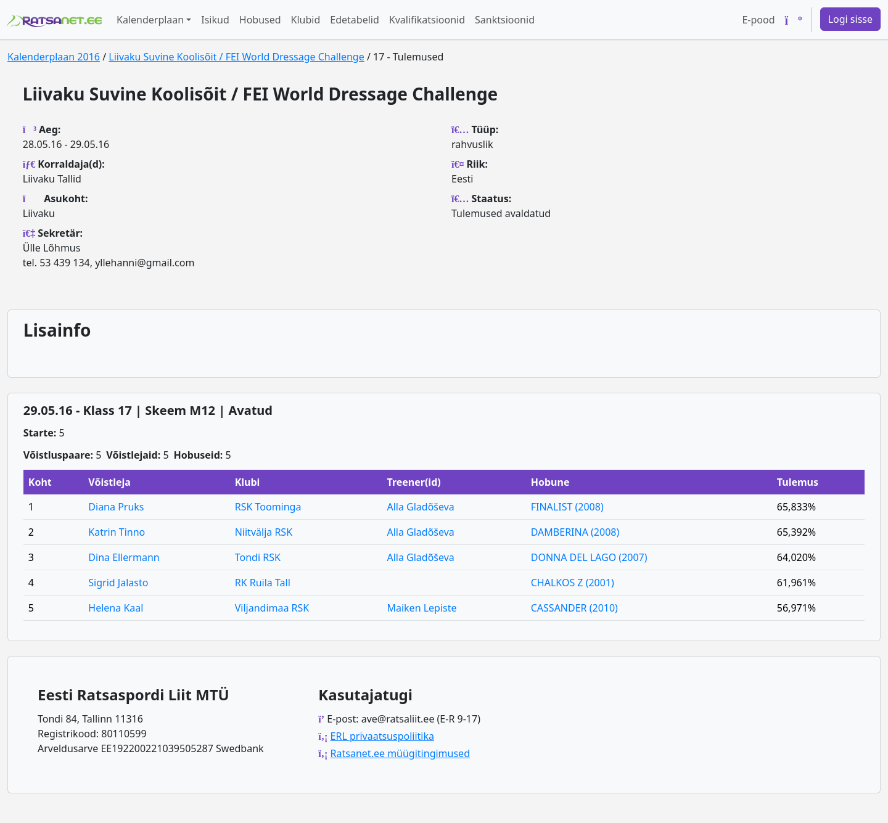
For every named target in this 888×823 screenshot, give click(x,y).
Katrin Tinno (116, 532)
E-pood (758, 20)
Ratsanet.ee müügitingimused (400, 753)
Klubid (306, 20)
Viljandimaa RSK (272, 608)
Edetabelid (354, 20)
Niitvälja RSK (263, 532)
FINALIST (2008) (567, 507)
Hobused (260, 20)
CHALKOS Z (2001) (572, 582)
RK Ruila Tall (262, 582)
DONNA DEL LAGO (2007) (589, 557)
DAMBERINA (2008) (575, 532)
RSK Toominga (268, 507)
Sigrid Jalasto (118, 582)
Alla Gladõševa (420, 507)
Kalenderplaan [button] (150, 20)
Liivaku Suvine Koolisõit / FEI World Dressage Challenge (236, 56)
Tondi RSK (258, 557)
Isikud (215, 20)
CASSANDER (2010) (574, 608)
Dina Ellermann (123, 557)
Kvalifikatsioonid (427, 20)
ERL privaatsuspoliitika (382, 736)
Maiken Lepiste (421, 608)
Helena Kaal (115, 608)
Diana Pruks (116, 507)
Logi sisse (850, 19)
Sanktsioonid (505, 20)
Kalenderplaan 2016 (53, 56)
